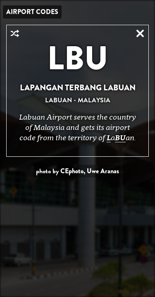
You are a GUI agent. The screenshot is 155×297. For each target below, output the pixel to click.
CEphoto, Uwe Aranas (89, 171)
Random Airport (15, 33)
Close (140, 33)
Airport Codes (32, 11)
